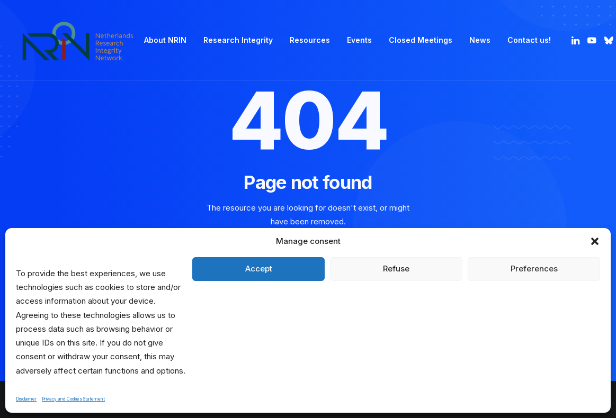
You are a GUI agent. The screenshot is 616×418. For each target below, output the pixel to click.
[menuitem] (165, 40)
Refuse (396, 268)
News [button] (479, 39)
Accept (258, 268)
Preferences (534, 268)
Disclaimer (26, 399)
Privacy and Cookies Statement (73, 399)
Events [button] (359, 39)
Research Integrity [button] (238, 39)
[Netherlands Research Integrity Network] (78, 40)
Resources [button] (310, 39)
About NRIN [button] (165, 39)
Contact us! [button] (529, 39)
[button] (595, 241)
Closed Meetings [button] (420, 39)
